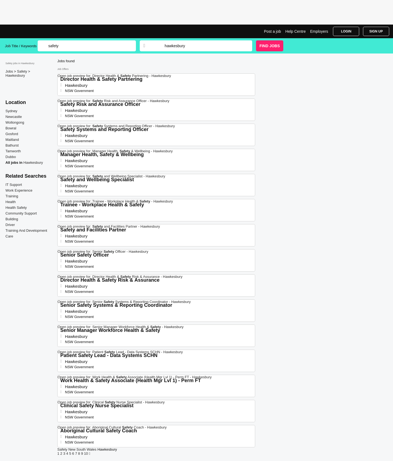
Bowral (10, 128)
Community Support (21, 213)
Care (9, 236)
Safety (22, 71)
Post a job (272, 31)
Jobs (9, 71)
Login (346, 31)
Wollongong (14, 122)
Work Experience (18, 190)
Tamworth (13, 151)
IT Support (13, 185)
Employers (319, 31)
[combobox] (203, 45)
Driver (10, 225)
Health (10, 202)
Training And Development (26, 230)
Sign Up (376, 31)
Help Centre (295, 31)
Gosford (11, 134)
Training (11, 196)
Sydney (11, 111)
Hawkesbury (15, 75)
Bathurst (12, 145)
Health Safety (16, 208)
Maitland (12, 140)
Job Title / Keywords (21, 46)
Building (11, 219)
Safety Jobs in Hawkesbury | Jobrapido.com (25, 31)
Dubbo (10, 157)
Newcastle (13, 117)
